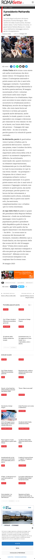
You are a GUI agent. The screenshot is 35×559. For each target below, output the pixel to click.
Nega (17, 548)
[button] (32, 528)
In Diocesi (21, 394)
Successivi (13, 347)
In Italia (6, 309)
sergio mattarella (20, 282)
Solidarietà (22, 465)
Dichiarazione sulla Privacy (21, 557)
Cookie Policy (11, 557)
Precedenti (6, 347)
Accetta (17, 543)
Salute (4, 483)
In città (21, 359)
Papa (3, 377)
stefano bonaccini (29, 282)
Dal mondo (6, 326)
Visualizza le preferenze (17, 553)
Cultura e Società (6, 428)
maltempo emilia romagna (10, 282)
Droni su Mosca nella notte (8, 296)
